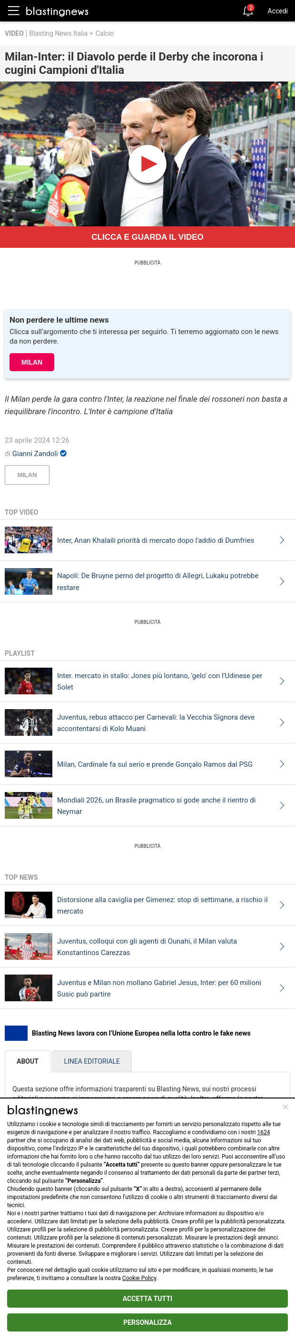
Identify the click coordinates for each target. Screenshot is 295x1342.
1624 (263, 1132)
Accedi (277, 11)
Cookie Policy (139, 1278)
